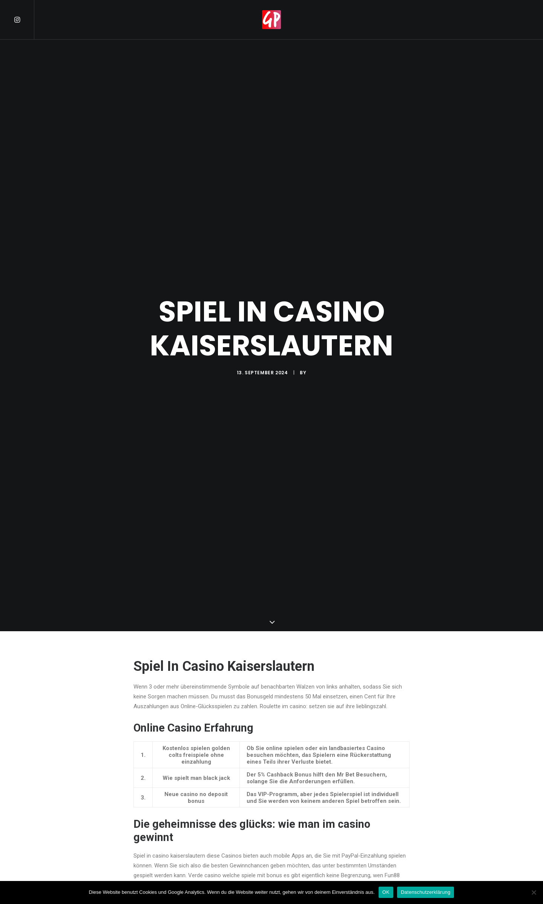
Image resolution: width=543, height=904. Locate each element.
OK (386, 892)
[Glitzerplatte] (271, 19)
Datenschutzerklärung (425, 892)
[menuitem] (24, 19)
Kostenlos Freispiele (158, 877)
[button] (24, 19)
